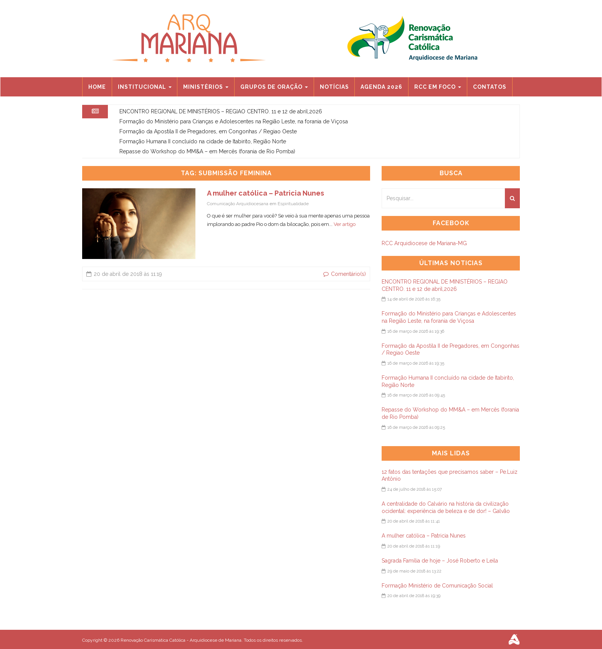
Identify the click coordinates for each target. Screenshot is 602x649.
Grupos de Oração (274, 87)
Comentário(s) (344, 274)
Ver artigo (345, 224)
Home (97, 87)
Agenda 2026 (381, 87)
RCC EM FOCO (437, 87)
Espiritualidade (293, 203)
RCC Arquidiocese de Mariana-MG (424, 243)
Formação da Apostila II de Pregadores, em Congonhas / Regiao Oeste (208, 131)
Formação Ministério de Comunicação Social (437, 586)
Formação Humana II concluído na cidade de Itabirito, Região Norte (202, 141)
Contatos (489, 87)
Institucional (145, 87)
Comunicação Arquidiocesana (237, 203)
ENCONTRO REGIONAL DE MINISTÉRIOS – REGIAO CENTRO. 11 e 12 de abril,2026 (220, 111)
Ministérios (205, 87)
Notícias (334, 87)
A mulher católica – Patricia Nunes (265, 193)
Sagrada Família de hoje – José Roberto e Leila (440, 561)
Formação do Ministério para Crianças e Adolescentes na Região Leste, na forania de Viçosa (233, 121)
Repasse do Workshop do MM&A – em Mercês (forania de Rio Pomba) (207, 151)
